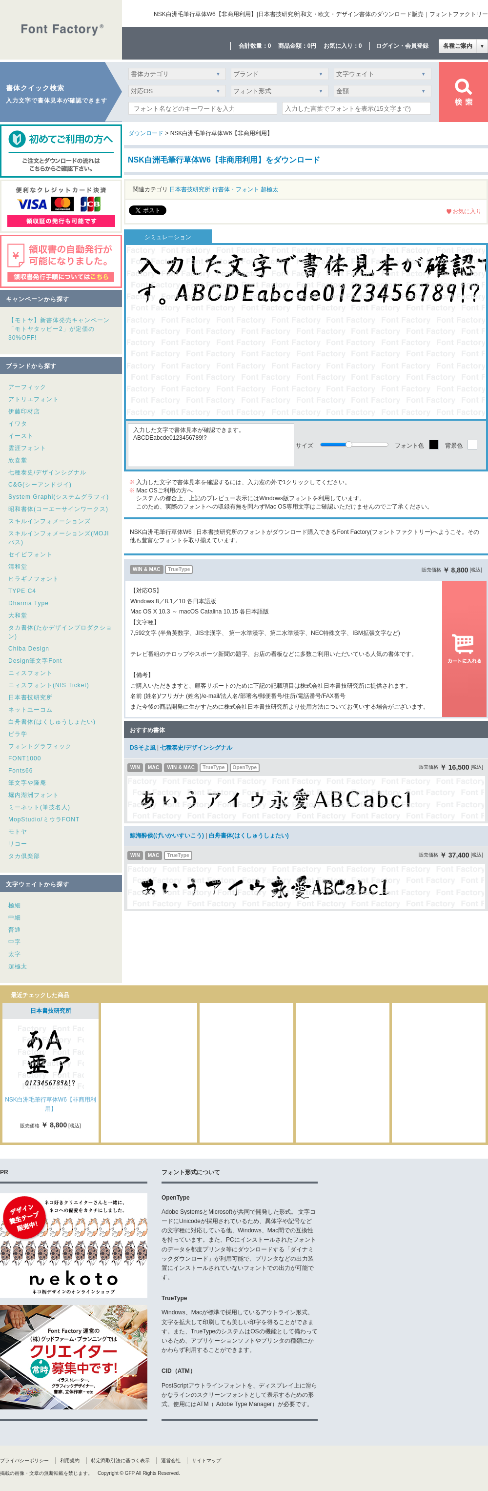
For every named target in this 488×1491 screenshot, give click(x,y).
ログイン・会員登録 (402, 45)
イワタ (17, 423)
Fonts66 (20, 770)
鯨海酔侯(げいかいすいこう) (167, 835)
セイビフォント (30, 554)
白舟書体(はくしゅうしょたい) (52, 721)
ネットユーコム (30, 709)
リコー (17, 843)
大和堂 (17, 615)
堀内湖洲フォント (33, 795)
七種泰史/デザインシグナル (47, 472)
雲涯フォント (27, 448)
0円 (312, 45)
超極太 (17, 966)
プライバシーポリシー (24, 1460)
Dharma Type (28, 603)
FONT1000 (24, 758)
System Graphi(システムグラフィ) (58, 496)
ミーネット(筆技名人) (39, 807)
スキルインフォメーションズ (49, 521)
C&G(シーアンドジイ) (40, 484)
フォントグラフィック (40, 746)
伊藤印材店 (24, 411)
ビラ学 (17, 734)
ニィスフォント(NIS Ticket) (48, 685)
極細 (14, 905)
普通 (14, 929)
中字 (14, 942)
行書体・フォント (235, 189)
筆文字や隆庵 (27, 782)
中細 (14, 917)
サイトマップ (206, 1460)
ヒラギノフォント (33, 578)
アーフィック (27, 387)
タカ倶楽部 (24, 856)
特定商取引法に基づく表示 (120, 1460)
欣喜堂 (17, 460)
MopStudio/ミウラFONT (44, 819)
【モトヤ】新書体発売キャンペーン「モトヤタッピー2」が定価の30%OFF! (59, 329)
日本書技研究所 (30, 697)
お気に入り (467, 211)
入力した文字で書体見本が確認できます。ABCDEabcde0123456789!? (211, 445)
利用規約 (70, 1460)
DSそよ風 (143, 747)
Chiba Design (28, 648)
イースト (21, 435)
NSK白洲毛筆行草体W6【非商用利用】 (50, 1104)
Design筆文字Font (35, 660)
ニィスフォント (30, 673)
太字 (14, 954)
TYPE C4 (22, 591)
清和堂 (17, 566)
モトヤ (17, 831)
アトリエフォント (33, 399)
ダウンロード (145, 133)
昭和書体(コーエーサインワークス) (58, 509)
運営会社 (171, 1460)
